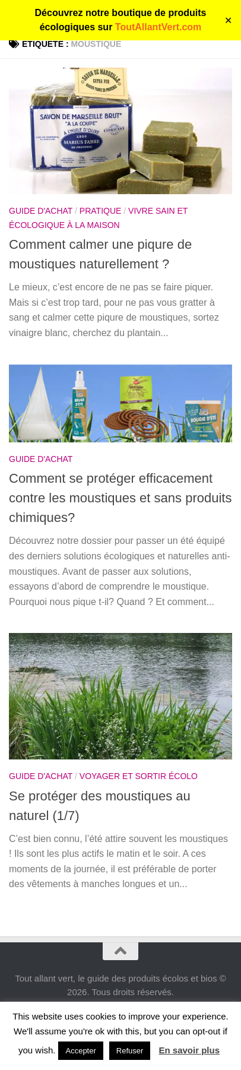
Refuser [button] (130, 1050)
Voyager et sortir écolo (139, 776)
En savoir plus (189, 1050)
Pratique (101, 211)
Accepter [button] (80, 1050)
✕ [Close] (228, 20)
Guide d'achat (40, 211)
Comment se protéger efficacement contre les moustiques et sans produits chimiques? (120, 498)
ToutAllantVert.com (158, 27)
